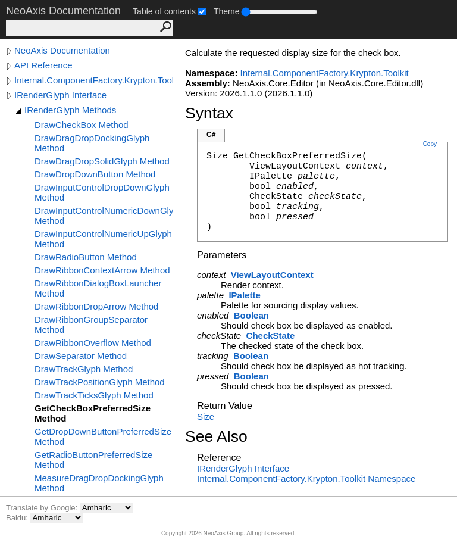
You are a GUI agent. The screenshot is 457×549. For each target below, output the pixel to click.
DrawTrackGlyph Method (84, 369)
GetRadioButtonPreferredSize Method (93, 460)
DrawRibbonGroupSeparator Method (91, 324)
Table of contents (164, 11)
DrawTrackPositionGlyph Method (100, 382)
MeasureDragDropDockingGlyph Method (99, 483)
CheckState (270, 335)
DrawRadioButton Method (86, 257)
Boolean (251, 315)
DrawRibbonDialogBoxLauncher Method (98, 288)
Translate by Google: (43, 507)
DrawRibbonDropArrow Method (96, 306)
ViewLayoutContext (272, 275)
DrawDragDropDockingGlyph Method (92, 143)
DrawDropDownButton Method (95, 174)
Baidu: (18, 517)
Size (205, 416)
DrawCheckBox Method (82, 125)
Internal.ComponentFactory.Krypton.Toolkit (93, 80)
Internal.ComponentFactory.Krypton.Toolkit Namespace (306, 478)
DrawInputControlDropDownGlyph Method (102, 192)
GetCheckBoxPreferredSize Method (93, 413)
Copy (430, 144)
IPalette (244, 295)
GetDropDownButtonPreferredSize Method (103, 436)
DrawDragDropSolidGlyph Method (102, 161)
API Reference (43, 65)
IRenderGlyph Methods (70, 110)
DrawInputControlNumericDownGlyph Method (104, 215)
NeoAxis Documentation (62, 50)
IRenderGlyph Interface (60, 95)
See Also (216, 436)
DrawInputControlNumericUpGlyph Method (103, 239)
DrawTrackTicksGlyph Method (94, 395)
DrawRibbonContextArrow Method (102, 270)
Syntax (209, 113)
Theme (227, 11)
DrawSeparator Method (81, 356)
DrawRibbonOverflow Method (93, 343)
